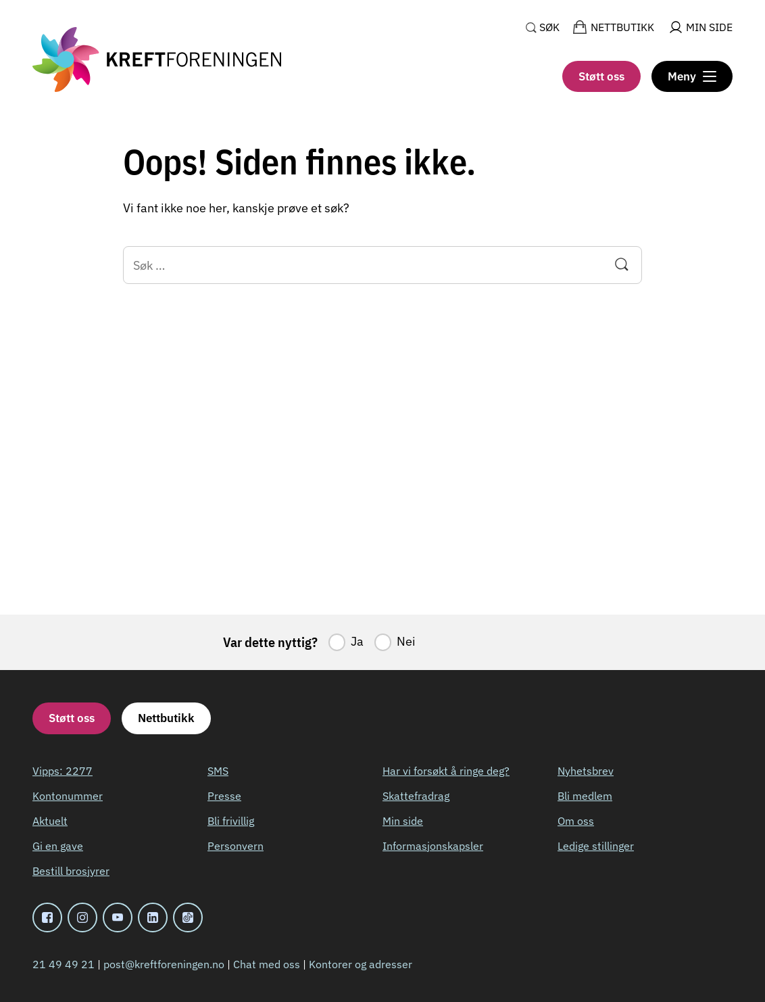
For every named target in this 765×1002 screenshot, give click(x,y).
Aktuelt (50, 821)
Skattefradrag (415, 796)
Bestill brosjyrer (70, 871)
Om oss (576, 821)
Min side (402, 821)
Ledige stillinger (596, 846)
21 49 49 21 (63, 964)
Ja (357, 641)
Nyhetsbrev (586, 771)
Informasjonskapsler (432, 846)
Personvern (235, 846)
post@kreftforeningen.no (163, 964)
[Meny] (692, 77)
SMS (217, 771)
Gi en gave (57, 846)
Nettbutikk (166, 718)
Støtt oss (601, 76)
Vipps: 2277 (62, 771)
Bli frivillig (230, 821)
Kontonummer (67, 796)
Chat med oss (266, 964)
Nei (406, 641)
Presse (224, 796)
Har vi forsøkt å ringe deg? (446, 771)
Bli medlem (585, 796)
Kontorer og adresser (360, 964)
